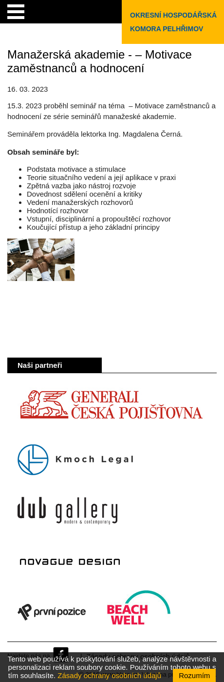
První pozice (52, 612)
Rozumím (194, 675)
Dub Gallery (67, 511)
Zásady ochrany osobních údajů (109, 675)
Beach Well (139, 612)
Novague (70, 561)
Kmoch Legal (75, 460)
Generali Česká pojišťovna (111, 409)
